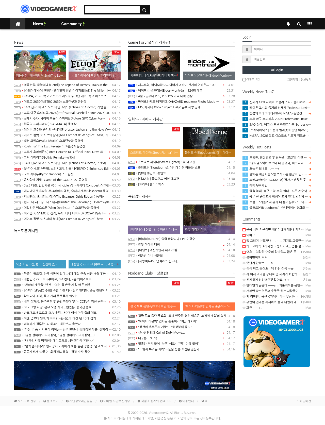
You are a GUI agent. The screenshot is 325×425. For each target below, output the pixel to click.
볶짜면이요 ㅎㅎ (254, 257)
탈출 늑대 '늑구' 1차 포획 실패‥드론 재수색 (274, 191)
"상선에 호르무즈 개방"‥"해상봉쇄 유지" (181, 327)
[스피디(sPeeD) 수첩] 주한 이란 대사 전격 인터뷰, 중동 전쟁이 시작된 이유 (67, 290)
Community (73, 24)
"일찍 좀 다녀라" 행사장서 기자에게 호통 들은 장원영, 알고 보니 (67, 346)
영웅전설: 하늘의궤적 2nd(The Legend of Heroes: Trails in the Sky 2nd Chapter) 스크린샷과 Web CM (67, 85)
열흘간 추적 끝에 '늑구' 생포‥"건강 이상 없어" (181, 344)
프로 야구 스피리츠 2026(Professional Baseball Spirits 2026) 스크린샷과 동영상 (67, 113)
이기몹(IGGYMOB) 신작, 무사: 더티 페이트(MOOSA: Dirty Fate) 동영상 (67, 213)
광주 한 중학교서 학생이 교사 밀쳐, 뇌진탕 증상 (276, 196)
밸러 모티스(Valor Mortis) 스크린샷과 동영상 (67, 141)
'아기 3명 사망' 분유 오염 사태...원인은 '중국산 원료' (67, 307)
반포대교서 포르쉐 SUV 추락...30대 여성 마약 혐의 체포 (67, 313)
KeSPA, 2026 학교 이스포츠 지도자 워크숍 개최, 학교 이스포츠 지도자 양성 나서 (67, 96)
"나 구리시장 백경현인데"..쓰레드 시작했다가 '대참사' (67, 341)
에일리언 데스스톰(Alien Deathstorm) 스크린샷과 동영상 (67, 208)
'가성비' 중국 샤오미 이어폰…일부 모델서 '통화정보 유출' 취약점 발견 (67, 329)
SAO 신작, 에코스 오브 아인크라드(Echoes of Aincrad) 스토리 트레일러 (67, 163)
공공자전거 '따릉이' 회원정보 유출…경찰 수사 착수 (67, 352)
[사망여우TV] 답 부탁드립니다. (181, 261)
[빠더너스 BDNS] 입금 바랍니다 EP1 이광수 (181, 239)
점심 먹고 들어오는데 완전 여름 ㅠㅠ (268, 268)
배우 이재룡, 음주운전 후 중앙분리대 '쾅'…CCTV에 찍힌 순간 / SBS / (67, 301)
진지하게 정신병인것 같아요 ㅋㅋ (265, 279)
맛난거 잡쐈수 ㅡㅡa (257, 263)
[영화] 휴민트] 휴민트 (181, 173)
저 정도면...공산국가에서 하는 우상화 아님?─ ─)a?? (279, 296)
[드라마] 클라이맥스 (181, 184)
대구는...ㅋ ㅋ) (181, 338)
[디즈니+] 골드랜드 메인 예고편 (181, 179)
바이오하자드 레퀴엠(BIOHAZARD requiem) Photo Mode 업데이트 (181, 102)
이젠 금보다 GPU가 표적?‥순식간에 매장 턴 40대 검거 (67, 318)
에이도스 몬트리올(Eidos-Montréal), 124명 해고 (181, 90)
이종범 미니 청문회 (181, 256)
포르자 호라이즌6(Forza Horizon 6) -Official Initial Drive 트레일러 (67, 152)
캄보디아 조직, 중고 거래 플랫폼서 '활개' (67, 296)
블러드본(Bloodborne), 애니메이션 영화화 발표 (181, 168)
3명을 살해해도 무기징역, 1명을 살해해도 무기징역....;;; (67, 335)
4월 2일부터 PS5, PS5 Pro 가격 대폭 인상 (181, 96)
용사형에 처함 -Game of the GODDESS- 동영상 (67, 180)
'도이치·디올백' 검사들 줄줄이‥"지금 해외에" (181, 321)
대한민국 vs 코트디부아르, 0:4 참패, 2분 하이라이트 (67, 279)
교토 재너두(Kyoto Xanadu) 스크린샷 (67, 174)
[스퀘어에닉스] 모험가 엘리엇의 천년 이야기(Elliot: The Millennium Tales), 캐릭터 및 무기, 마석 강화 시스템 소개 (67, 90)
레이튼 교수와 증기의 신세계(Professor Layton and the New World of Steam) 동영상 (67, 129)
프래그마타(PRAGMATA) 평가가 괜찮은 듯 (274, 179)
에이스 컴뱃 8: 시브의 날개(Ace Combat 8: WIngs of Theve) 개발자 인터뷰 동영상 (67, 135)
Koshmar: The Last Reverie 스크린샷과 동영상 (67, 146)
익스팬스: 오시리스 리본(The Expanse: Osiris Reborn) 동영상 (67, 196)
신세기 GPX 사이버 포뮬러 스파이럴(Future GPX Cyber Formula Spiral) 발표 (67, 118)
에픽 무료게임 (254, 185)
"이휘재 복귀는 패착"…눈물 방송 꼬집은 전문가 (181, 349)
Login (277, 70)
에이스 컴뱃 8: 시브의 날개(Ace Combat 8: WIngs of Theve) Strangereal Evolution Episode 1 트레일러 (67, 219)
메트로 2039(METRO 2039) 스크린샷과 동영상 (67, 102)
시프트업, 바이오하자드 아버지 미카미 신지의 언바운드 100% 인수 (181, 85)
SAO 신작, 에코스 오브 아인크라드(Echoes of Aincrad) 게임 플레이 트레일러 (67, 107)
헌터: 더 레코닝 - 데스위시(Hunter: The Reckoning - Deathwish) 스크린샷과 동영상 (67, 202)
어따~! (248, 235)
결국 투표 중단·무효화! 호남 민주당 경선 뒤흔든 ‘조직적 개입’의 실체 (181, 316)
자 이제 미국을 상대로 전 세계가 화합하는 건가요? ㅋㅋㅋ (281, 274)
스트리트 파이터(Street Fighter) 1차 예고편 (181, 162)
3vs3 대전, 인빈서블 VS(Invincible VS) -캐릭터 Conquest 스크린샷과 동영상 (67, 185)
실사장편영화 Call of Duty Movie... (181, 332)
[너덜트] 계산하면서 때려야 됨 (181, 250)
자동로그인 (250, 79)
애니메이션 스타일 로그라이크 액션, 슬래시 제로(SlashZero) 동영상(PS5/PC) (67, 191)
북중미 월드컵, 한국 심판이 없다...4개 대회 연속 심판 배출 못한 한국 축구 (67, 274)
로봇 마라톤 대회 (181, 244)
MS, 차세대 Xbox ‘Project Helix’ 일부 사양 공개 (181, 107)
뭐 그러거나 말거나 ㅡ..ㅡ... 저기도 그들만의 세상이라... (280, 240)
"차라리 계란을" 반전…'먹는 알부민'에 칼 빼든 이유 (67, 285)
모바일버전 (304, 401)
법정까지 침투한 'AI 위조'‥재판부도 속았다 (67, 324)
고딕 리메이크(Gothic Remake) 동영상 (67, 157)
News (39, 24)
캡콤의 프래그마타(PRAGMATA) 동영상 (67, 124)
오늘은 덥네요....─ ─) (260, 168)
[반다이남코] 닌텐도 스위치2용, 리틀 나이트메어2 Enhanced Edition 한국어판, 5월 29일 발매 (67, 169)
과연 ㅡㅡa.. (252, 307)
